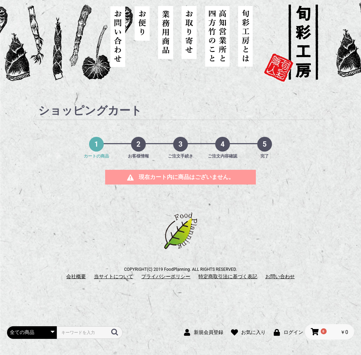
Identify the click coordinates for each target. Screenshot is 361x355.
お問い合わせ (280, 276)
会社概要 (76, 276)
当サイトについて (113, 276)
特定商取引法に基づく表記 (227, 276)
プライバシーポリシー (165, 276)
